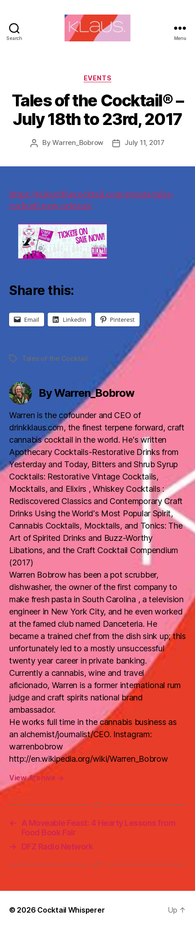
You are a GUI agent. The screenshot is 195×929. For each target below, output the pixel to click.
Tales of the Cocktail (55, 358)
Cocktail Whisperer (71, 909)
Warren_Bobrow (77, 142)
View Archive (36, 777)
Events (97, 78)
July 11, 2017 (145, 142)
